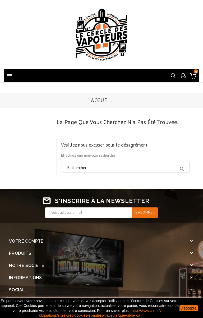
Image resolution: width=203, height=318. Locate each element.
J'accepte (188, 308)
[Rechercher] (125, 167)
